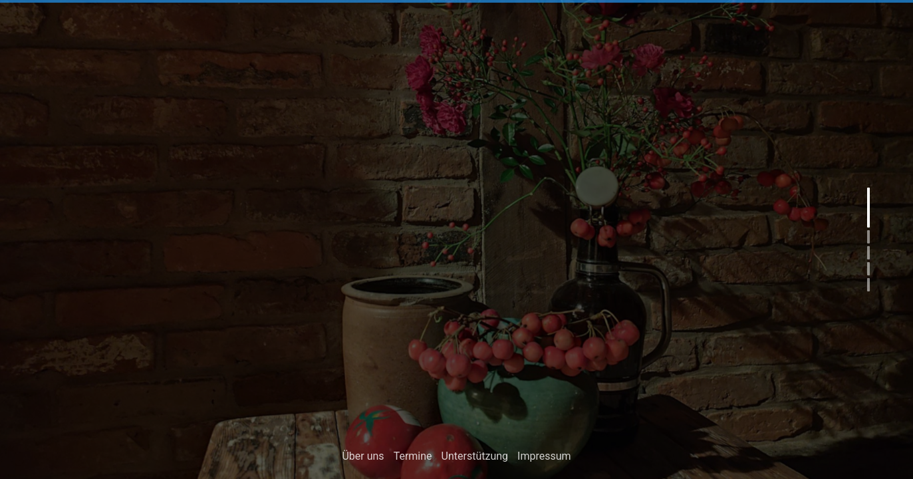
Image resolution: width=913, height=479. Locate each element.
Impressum (544, 458)
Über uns (363, 458)
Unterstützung (475, 458)
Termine (413, 458)
